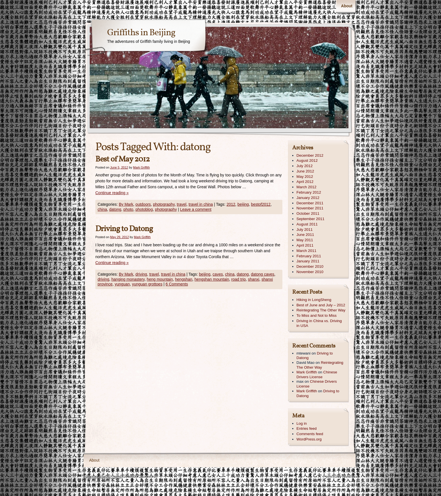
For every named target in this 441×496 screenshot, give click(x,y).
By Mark (126, 204)
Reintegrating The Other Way (320, 310)
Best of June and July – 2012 (320, 305)
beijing (243, 204)
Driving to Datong (124, 228)
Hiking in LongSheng (313, 300)
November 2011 (309, 208)
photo (128, 209)
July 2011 (304, 229)
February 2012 (308, 192)
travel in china (200, 204)
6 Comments (177, 284)
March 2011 (306, 251)
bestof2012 (261, 204)
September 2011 (310, 219)
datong (115, 209)
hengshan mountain (212, 279)
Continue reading (112, 193)
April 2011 (305, 245)
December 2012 (309, 155)
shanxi (253, 279)
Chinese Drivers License (316, 374)
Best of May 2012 (122, 159)
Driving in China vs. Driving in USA (319, 323)
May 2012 (304, 176)
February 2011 (308, 256)
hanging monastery (128, 279)
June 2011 (305, 234)
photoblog (144, 209)
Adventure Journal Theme (102, 476)
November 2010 (309, 272)
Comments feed (309, 434)
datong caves (262, 274)
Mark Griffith (141, 167)
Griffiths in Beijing (141, 33)
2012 (230, 204)
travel (181, 204)
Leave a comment (195, 209)
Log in (301, 423)
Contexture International (102, 484)
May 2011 (304, 240)
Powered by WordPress (340, 476)
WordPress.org (308, 439)
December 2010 (309, 266)
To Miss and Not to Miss (316, 315)
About (346, 6)
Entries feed (306, 428)
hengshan (183, 279)
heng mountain (160, 279)
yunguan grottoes (147, 284)
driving (141, 274)
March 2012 (306, 187)
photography (164, 204)
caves (218, 274)
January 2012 (307, 198)
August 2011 (307, 224)
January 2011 (307, 261)
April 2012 (305, 182)
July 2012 (304, 166)
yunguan (122, 284)
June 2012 (305, 171)
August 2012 (307, 160)
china (102, 209)
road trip (238, 279)
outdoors (143, 204)
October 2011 (307, 213)
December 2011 (309, 203)
